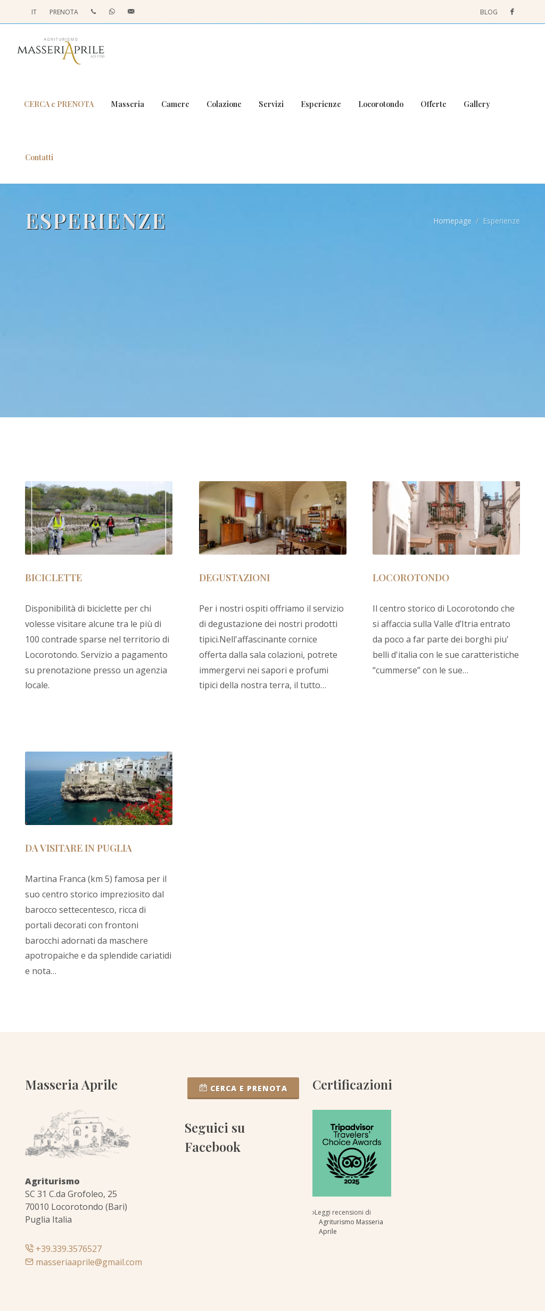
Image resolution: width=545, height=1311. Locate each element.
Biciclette (53, 577)
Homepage (452, 221)
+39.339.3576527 (63, 1249)
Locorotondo (411, 577)
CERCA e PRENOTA (243, 1088)
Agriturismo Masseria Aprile (351, 1226)
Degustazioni (234, 577)
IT (34, 12)
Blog (489, 12)
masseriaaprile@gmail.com (83, 1262)
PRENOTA (63, 12)
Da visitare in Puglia (78, 848)
